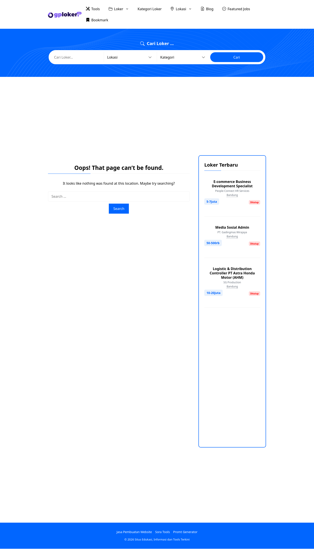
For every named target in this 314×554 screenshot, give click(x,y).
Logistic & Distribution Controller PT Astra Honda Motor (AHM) (232, 273)
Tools (93, 8)
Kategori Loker (150, 9)
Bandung (232, 195)
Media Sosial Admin (232, 227)
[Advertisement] (157, 112)
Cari (236, 57)
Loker (121, 8)
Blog (207, 8)
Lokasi (183, 8)
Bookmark (97, 19)
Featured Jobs (236, 8)
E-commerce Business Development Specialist (232, 183)
